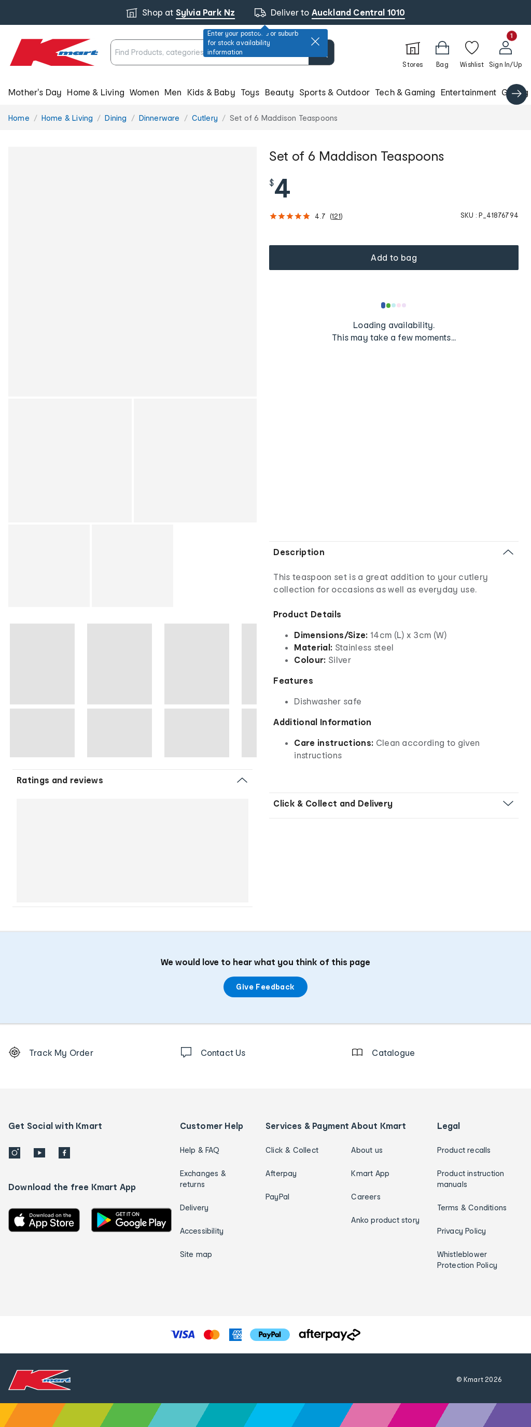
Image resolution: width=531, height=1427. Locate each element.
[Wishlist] (471, 52)
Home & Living (95, 92)
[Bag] (442, 52)
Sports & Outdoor (334, 92)
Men (173, 92)
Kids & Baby (211, 92)
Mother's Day (35, 92)
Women (144, 92)
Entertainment (469, 92)
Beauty (279, 92)
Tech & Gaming (405, 92)
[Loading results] (394, 305)
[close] (315, 41)
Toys (250, 92)
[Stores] (412, 52)
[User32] (505, 52)
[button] (265, 92)
